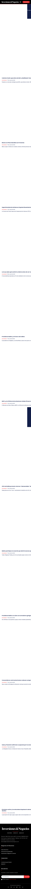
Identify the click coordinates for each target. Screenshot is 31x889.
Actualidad (4, 80)
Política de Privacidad (12, 879)
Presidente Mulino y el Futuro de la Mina (13, 336)
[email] (12, 876)
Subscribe (27, 876)
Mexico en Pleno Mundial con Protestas (13, 142)
